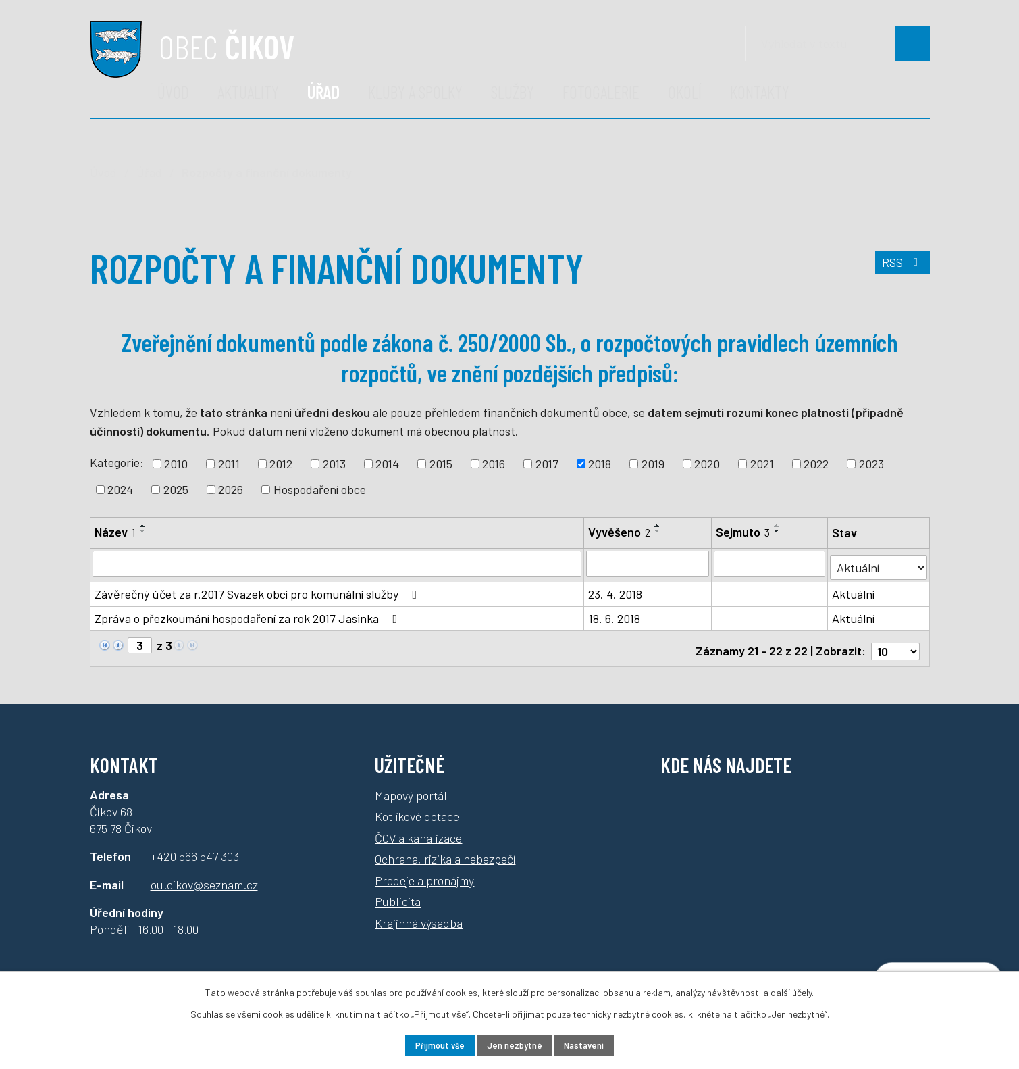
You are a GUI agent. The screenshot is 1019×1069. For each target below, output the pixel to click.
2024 (120, 489)
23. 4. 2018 (616, 590)
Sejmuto (744, 531)
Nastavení (597, 1044)
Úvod (173, 91)
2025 (175, 489)
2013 (334, 463)
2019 (653, 463)
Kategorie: (117, 462)
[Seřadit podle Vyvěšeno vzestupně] (658, 525)
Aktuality (248, 91)
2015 (440, 463)
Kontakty (759, 91)
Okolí (685, 91)
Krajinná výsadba (419, 914)
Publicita (398, 892)
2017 (546, 463)
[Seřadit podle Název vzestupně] (143, 525)
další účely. (792, 989)
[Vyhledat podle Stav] (879, 562)
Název (115, 531)
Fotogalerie (601, 91)
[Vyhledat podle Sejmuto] (771, 563)
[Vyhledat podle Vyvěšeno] (648, 563)
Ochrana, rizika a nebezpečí (445, 850)
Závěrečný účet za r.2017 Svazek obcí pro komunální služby (259, 590)
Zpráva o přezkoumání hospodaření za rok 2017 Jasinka (249, 614)
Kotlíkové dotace (417, 807)
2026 (230, 489)
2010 (176, 463)
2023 (871, 463)
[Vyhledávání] (837, 43)
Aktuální (854, 590)
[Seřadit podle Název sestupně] (143, 531)
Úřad (323, 91)
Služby (512, 91)
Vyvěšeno (620, 531)
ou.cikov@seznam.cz (204, 875)
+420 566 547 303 (195, 848)
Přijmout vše (427, 1044)
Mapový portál (411, 786)
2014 (387, 463)
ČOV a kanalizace (418, 829)
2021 (762, 463)
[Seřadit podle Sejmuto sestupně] (778, 531)
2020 (707, 463)
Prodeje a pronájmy (424, 871)
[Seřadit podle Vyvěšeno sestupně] (658, 531)
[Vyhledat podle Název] (338, 563)
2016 (493, 463)
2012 (280, 463)
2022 (816, 463)
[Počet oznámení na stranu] (895, 642)
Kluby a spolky (415, 91)
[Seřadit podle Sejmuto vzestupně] (778, 525)
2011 (229, 463)
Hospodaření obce (319, 489)
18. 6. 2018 (615, 614)
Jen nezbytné (514, 1044)
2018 (599, 463)
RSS (900, 267)
